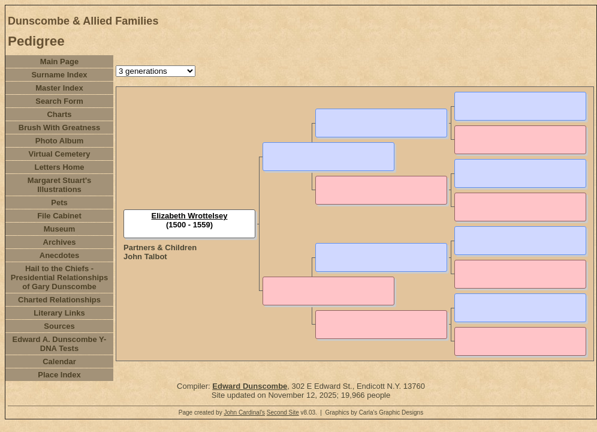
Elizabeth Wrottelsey (190, 215)
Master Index (59, 87)
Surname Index (59, 74)
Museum (60, 228)
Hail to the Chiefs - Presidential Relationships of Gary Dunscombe (59, 277)
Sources (59, 326)
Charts (59, 114)
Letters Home (59, 167)
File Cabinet (59, 215)
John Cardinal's (244, 412)
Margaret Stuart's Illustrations (59, 185)
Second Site (283, 412)
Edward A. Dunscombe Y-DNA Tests (60, 344)
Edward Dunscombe (249, 386)
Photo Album (59, 140)
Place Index (59, 374)
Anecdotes (59, 255)
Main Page (59, 61)
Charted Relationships (59, 299)
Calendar (59, 361)
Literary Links (59, 312)
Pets (59, 202)
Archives (59, 242)
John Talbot (145, 256)
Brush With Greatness (59, 127)
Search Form (59, 101)
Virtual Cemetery (59, 153)
